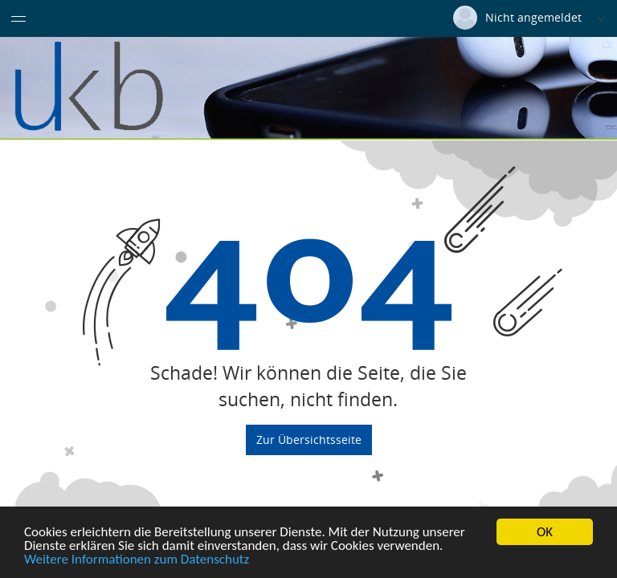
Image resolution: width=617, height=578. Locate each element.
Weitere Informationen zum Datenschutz (136, 560)
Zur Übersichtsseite (309, 438)
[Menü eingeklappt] (18, 18)
